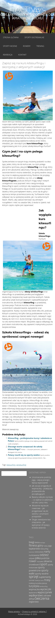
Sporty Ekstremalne (34, 37)
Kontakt (22, 54)
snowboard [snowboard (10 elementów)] (34, 564)
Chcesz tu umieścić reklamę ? (34, 611)
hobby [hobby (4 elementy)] (45, 546)
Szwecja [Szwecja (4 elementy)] (37, 580)
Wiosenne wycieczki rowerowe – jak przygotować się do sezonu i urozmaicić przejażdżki (40, 511)
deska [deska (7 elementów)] (37, 542)
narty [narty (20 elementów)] (47, 551)
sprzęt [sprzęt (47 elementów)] (34, 576)
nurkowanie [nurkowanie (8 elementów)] (34, 555)
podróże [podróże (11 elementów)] (45, 558)
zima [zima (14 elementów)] (31, 598)
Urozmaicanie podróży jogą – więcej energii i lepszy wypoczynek (41, 480)
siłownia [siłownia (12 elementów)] (48, 561)
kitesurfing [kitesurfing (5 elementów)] (44, 549)
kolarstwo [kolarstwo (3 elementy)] (31, 552)
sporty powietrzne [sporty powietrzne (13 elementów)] (37, 569)
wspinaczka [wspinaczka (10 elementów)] (34, 589)
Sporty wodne (10, 46)
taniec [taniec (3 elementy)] (42, 580)
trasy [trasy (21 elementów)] (47, 580)
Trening (40, 46)
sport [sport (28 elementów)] (43, 564)
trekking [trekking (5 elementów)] (32, 583)
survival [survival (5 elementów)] (31, 580)
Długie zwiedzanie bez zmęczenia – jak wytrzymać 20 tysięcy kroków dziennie (41, 523)
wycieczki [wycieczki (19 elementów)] (45, 589)
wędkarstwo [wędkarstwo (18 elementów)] (36, 595)
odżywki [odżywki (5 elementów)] (32, 558)
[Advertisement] (20, 224)
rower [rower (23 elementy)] (32, 561)
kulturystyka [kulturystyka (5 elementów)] (39, 552)
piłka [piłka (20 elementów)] (38, 558)
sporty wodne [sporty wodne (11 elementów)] (41, 573)
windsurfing (21, 465)
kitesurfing (11, 465)
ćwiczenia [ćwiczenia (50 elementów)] (41, 598)
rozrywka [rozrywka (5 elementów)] (40, 561)
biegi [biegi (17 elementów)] (31, 542)
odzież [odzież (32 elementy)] (44, 555)
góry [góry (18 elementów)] (40, 545)
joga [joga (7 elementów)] (49, 545)
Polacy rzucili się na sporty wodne (24, 455)
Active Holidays (27, 10)
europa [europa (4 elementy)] (42, 543)
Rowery (26, 46)
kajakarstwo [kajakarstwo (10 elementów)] (34, 548)
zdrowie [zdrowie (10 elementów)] (47, 595)
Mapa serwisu (14, 611)
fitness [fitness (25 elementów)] (33, 545)
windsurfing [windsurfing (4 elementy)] (43, 586)
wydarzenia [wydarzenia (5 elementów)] (33, 592)
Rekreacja (7, 54)
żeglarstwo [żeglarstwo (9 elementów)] (34, 601)
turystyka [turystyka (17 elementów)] (34, 586)
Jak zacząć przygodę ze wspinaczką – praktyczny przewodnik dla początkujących (42, 489)
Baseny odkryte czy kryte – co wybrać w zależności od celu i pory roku (42, 500)
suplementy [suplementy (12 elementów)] (45, 577)
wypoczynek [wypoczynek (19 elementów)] (45, 592)
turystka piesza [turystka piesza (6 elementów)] (41, 583)
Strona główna (11, 37)
